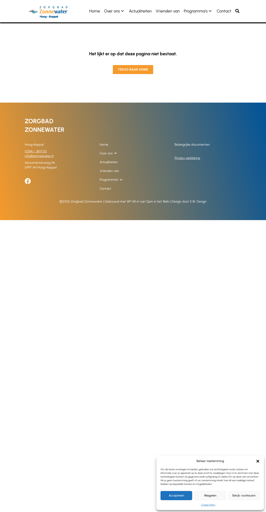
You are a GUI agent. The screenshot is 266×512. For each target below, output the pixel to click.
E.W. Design (198, 201)
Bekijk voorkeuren (244, 495)
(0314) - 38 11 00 (36, 151)
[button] (258, 461)
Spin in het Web (157, 201)
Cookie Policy (208, 504)
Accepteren (176, 495)
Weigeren (210, 495)
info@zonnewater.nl (39, 156)
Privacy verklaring (187, 158)
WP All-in (133, 201)
